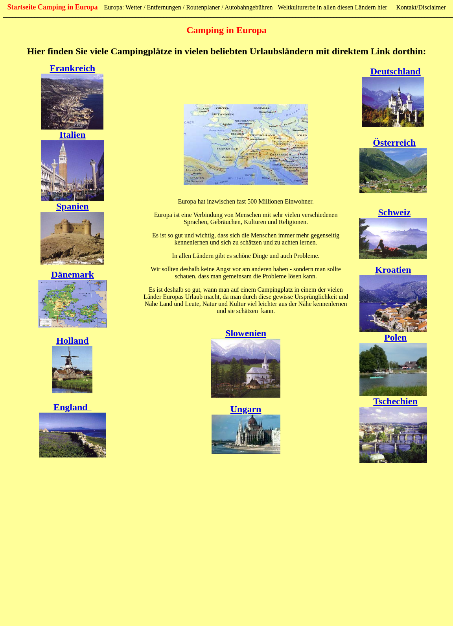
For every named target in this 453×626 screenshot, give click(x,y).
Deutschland (395, 71)
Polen (395, 337)
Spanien (72, 206)
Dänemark (72, 274)
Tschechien (395, 401)
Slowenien (245, 333)
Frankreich (73, 68)
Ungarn (245, 409)
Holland (72, 340)
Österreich (394, 142)
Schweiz (394, 212)
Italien (72, 135)
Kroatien (393, 270)
